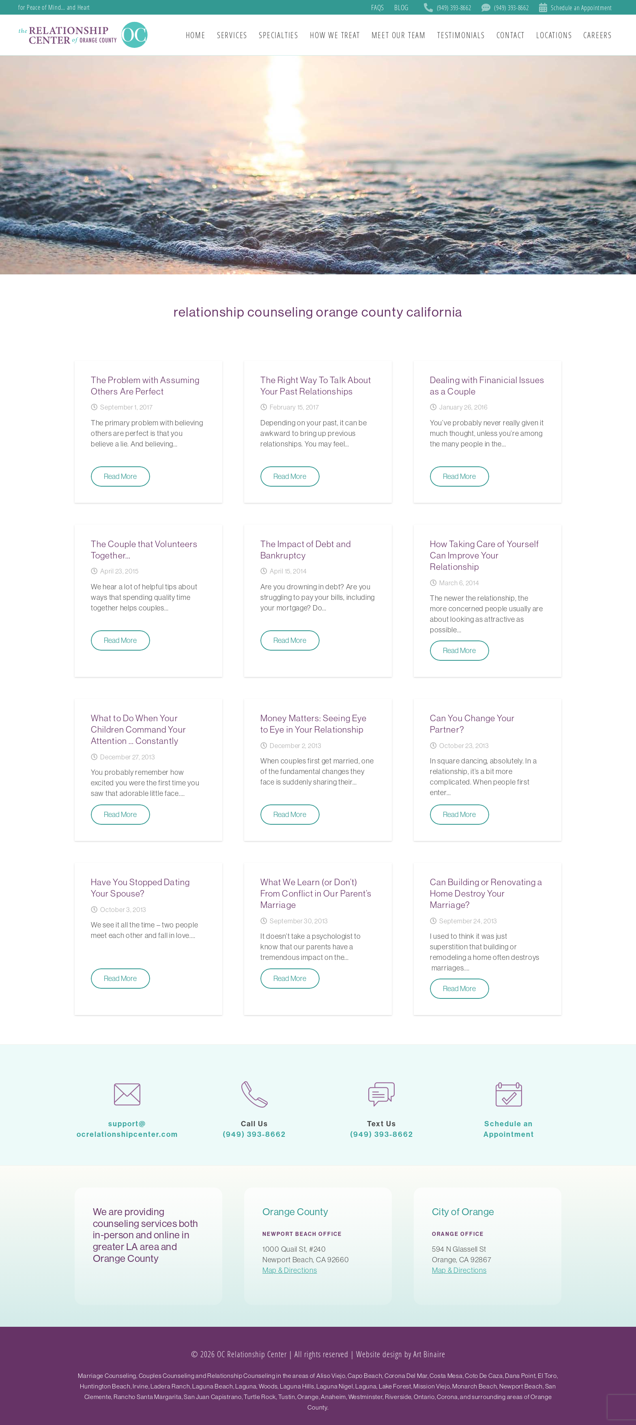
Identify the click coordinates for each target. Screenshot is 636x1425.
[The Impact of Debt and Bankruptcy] (318, 601)
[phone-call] (254, 1094)
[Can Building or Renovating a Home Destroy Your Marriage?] (487, 939)
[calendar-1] (509, 1094)
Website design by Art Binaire (400, 1354)
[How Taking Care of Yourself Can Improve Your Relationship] (487, 601)
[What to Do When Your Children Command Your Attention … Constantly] (148, 770)
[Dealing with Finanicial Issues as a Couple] (487, 432)
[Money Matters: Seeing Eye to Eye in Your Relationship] (318, 770)
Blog (401, 7)
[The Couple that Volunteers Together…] (148, 601)
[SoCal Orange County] (84, 35)
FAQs (377, 7)
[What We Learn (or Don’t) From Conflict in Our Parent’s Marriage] (318, 939)
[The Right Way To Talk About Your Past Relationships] (318, 432)
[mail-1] (127, 1094)
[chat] (381, 1094)
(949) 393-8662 (254, 1134)
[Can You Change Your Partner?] (487, 770)
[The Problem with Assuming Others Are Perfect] (148, 432)
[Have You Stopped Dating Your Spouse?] (148, 939)
